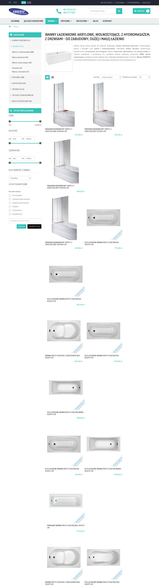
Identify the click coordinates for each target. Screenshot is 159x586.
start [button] (67, 485)
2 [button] (91, 485)
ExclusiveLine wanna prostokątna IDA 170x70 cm (59, 304)
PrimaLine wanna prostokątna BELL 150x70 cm (133, 360)
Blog (109, 21)
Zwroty (40, 553)
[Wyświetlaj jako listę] (52, 81)
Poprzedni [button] (78, 485)
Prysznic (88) (17, 77)
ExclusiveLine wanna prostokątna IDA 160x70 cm (95, 247)
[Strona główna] (10, 27)
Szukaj (22, 226)
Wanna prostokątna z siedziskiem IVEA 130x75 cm (59, 360)
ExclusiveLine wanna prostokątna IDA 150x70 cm (131, 191)
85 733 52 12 (70, 9)
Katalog (11, 564)
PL (10, 2)
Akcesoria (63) (18, 83)
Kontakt (122, 21)
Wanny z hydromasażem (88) (23, 52)
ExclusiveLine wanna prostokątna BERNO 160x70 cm (61, 417)
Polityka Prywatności (16, 545)
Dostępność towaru (21, 170)
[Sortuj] (112, 81)
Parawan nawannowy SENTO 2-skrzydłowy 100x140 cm (61, 134)
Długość (14, 130)
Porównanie (134, 2)
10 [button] (126, 485)
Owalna (13, 206)
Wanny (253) (17, 46)
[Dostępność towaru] (20, 178)
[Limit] (144, 81)
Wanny (59, 21)
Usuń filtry (34, 226)
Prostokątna (15, 195)
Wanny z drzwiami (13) (20, 72)
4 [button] (99, 485)
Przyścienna (15, 210)
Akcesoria (94, 21)
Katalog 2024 (13, 567)
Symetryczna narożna (18, 203)
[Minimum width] (16, 158)
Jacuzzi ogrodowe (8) (22, 95)
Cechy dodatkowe (19, 184)
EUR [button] (29, 2)
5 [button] (104, 485)
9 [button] (121, 485)
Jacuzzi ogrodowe (38, 21)
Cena (12, 115)
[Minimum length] (16, 139)
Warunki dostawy (44, 549)
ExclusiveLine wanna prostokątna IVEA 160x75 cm (95, 473)
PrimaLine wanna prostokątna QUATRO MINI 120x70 (61, 473)
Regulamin (12, 549)
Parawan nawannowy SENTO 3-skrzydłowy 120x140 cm (61, 191)
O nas (11, 542)
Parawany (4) (17, 68)
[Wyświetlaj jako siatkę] (47, 81)
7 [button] (112, 485)
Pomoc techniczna (102, 556)
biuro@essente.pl (17, 522)
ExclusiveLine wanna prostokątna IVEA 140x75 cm (95, 360)
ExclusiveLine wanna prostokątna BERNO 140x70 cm (132, 247)
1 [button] (87, 485)
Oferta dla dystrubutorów (76, 545)
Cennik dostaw (43, 545)
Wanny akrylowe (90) (20, 57)
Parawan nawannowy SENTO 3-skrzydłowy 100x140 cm (132, 134)
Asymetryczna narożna (19, 199)
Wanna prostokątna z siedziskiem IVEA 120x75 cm (59, 247)
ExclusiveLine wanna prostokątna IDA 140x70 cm (95, 191)
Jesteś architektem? (74, 542)
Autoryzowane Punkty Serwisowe (108, 553)
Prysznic (75, 21)
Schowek (120, 2)
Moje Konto (107, 2)
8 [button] (116, 485)
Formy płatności (43, 542)
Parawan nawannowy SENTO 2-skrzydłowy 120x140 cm (97, 134)
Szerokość (15, 150)
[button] (141, 11)
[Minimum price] (16, 125)
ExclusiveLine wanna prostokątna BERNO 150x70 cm (97, 304)
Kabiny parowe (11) (20, 40)
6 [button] (108, 485)
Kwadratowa (15, 214)
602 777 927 (69, 12)
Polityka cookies (14, 553)
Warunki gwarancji (102, 545)
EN (15, 2)
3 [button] (95, 485)
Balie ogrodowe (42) (21, 101)
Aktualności (13, 560)
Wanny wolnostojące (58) (21, 63)
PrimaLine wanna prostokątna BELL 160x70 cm (133, 473)
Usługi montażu (101, 560)
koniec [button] (145, 485)
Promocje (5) (17, 89)
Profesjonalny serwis (103, 542)
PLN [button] (23, 2)
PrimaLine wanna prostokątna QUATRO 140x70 (133, 417)
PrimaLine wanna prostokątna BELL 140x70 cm (133, 304)
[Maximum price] (34, 125)
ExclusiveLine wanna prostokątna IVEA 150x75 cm (95, 417)
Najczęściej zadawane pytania (48, 556)
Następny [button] (134, 485)
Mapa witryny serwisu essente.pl (20, 556)
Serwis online (100, 549)
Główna (16, 21)
